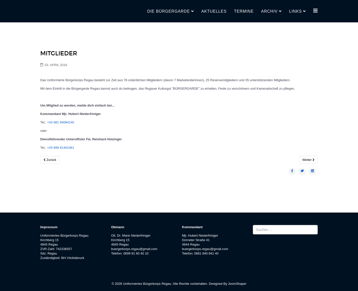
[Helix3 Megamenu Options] (315, 11)
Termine (244, 11)
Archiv (269, 11)
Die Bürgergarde (168, 11)
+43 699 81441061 (60, 147)
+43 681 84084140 (60, 122)
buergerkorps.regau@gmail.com (134, 249)
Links (295, 11)
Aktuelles (213, 11)
